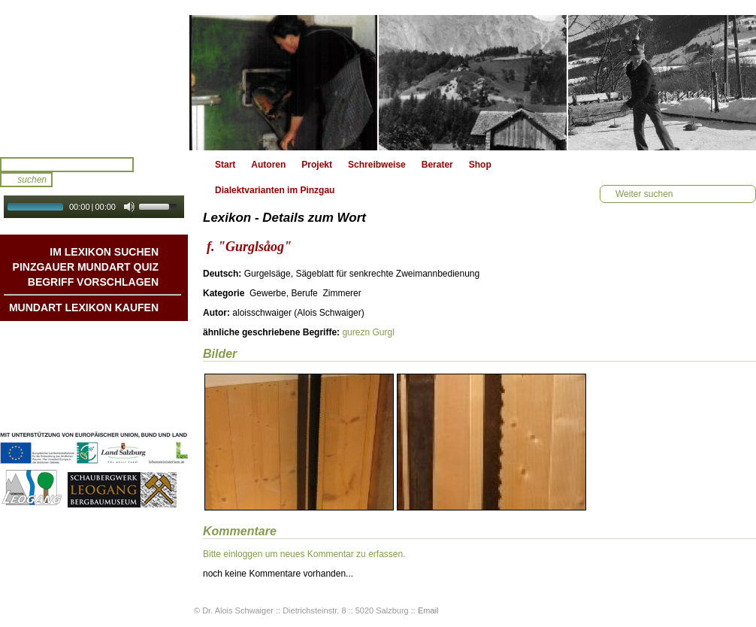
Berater (437, 164)
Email (428, 610)
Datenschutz (132, 411)
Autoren (268, 164)
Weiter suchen (644, 194)
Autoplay (104, 223)
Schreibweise (377, 164)
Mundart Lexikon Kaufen (84, 307)
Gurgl (383, 332)
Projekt (316, 164)
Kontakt (142, 381)
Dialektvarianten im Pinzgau (274, 190)
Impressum (134, 396)
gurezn (356, 332)
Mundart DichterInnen (112, 336)
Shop (480, 164)
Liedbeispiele (130, 366)
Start (225, 164)
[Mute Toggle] (129, 207)
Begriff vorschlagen (93, 282)
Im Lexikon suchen (104, 252)
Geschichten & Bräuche (108, 351)
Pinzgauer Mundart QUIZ (86, 267)
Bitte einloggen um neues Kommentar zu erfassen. (304, 554)
